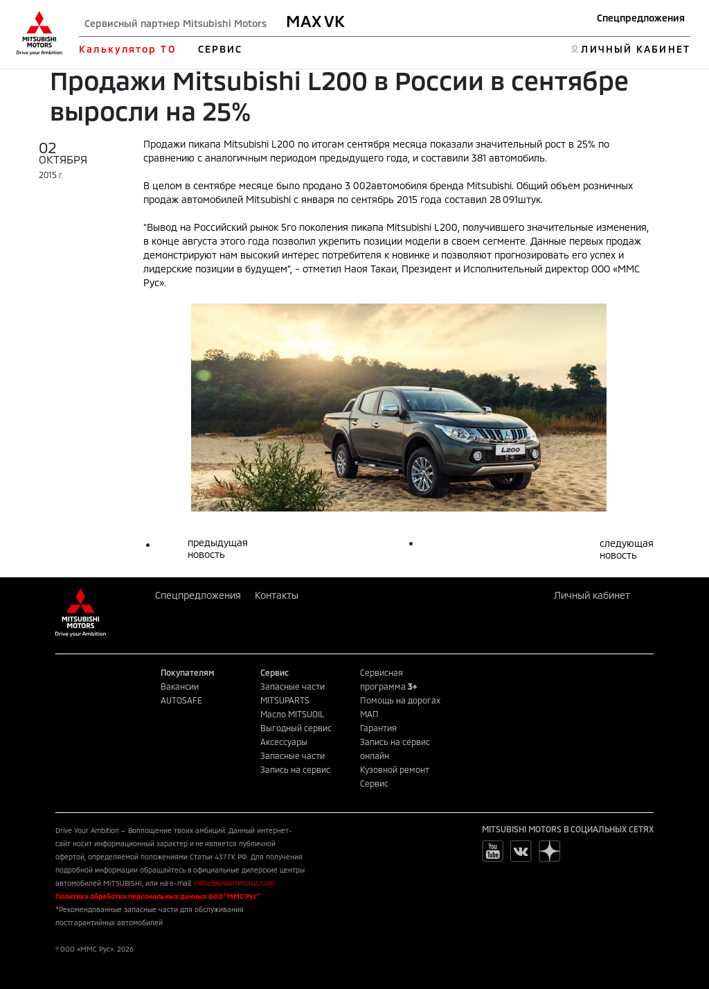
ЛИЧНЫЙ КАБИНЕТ (635, 49)
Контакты (276, 595)
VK (334, 20)
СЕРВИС (220, 49)
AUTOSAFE (181, 700)
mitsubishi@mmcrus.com (234, 883)
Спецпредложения (641, 18)
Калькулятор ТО (127, 49)
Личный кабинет (592, 595)
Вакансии (180, 686)
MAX (303, 20)
